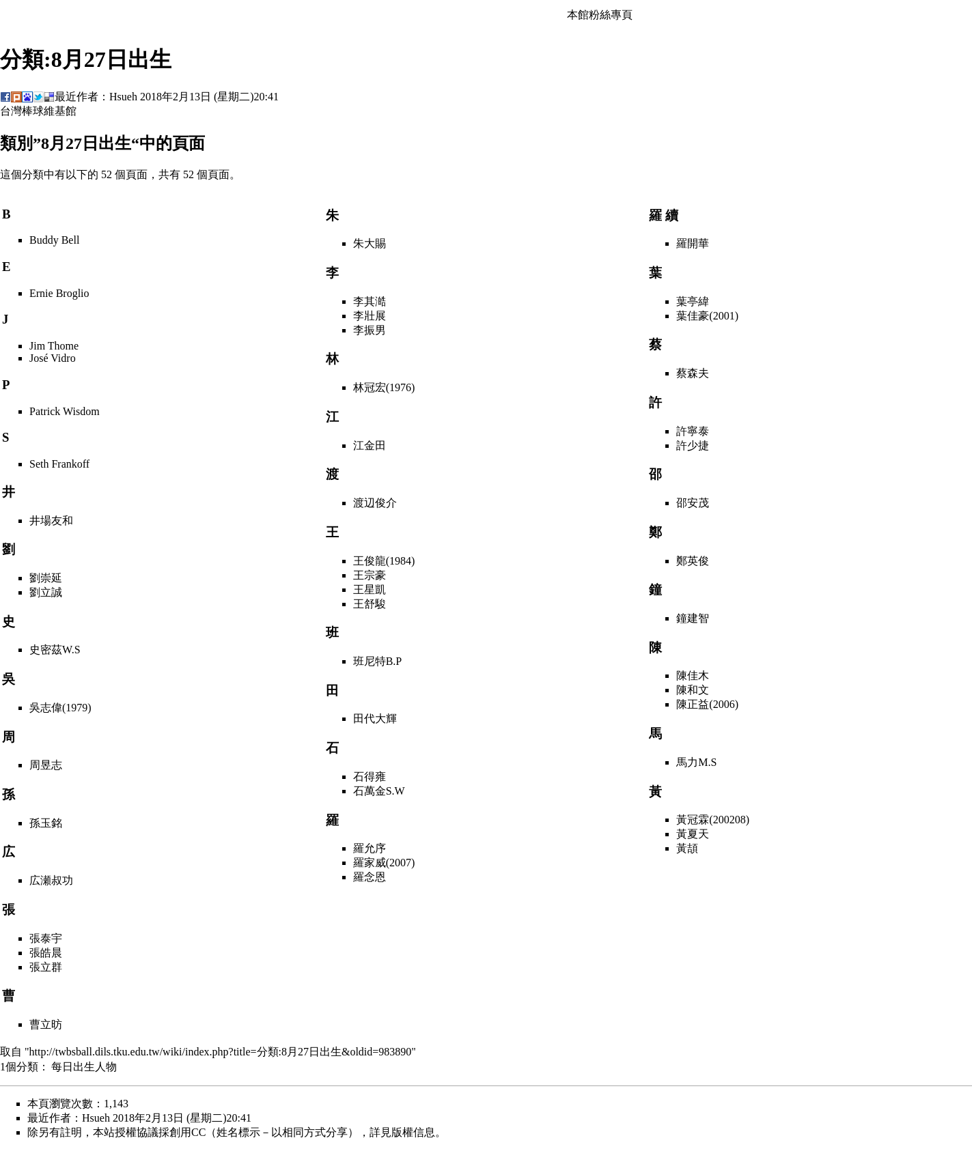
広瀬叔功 (51, 880)
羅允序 (369, 848)
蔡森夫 (692, 373)
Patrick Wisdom (64, 411)
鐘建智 (692, 618)
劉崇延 (45, 578)
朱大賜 (369, 243)
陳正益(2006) (707, 704)
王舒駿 (369, 604)
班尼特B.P (377, 661)
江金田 (369, 445)
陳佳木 (692, 675)
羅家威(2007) (384, 862)
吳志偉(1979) (60, 707)
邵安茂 (692, 503)
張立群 (45, 967)
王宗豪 (369, 575)
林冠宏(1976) (384, 387)
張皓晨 (45, 952)
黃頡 (687, 848)
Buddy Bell (54, 240)
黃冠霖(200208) (712, 819)
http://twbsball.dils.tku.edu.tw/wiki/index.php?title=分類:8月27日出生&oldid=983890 (220, 1051)
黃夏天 (692, 834)
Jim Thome (54, 346)
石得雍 (369, 776)
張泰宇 (45, 938)
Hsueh (123, 96)
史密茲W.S (55, 649)
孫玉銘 (45, 823)
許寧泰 (692, 431)
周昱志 (45, 765)
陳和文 (692, 690)
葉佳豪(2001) (707, 316)
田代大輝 (375, 718)
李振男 (369, 330)
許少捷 (692, 445)
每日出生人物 (84, 1066)
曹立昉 (45, 1024)
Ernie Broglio (59, 293)
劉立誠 (45, 592)
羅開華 (692, 243)
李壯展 (369, 316)
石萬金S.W (379, 791)
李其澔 (369, 301)
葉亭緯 (692, 301)
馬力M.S (696, 762)
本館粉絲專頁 (600, 14)
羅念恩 (369, 877)
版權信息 (413, 1132)
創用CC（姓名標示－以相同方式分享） (264, 1132)
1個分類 (19, 1066)
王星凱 (369, 589)
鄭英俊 (692, 561)
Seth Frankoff (59, 464)
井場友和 (51, 520)
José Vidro (52, 358)
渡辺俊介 (375, 503)
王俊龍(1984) (384, 561)
